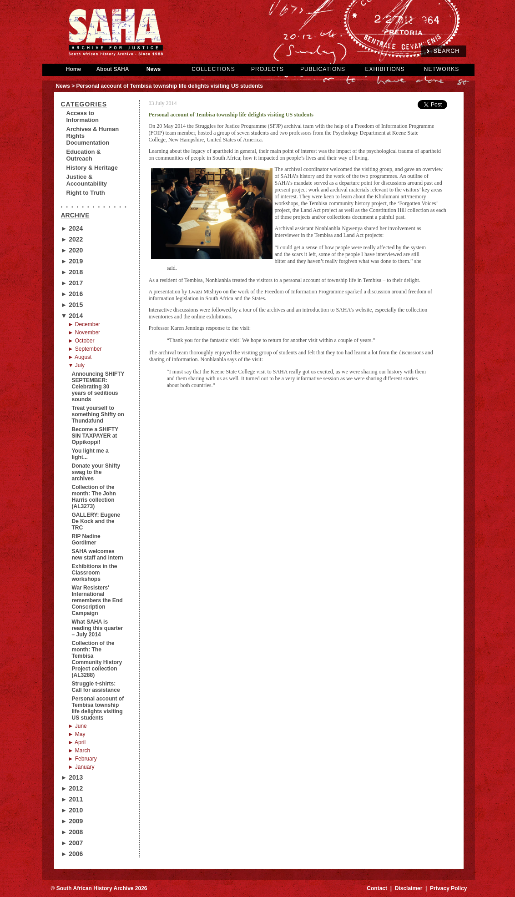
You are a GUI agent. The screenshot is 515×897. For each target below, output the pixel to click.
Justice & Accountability (86, 180)
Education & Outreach (83, 155)
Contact (377, 888)
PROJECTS (267, 69)
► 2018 (72, 272)
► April (77, 742)
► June (77, 726)
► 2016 (72, 293)
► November (84, 332)
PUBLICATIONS (322, 69)
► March (79, 750)
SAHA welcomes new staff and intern (97, 554)
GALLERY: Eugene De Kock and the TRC (96, 521)
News (153, 69)
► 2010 (72, 810)
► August (80, 357)
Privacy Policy (448, 888)
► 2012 (72, 788)
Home (74, 69)
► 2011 (72, 799)
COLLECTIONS (213, 69)
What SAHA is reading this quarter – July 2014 (97, 628)
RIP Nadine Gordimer (86, 539)
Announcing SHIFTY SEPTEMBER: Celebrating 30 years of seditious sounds (98, 387)
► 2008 (72, 832)
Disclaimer (409, 888)
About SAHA (113, 69)
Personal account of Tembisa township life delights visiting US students (98, 708)
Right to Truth (85, 192)
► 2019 (72, 261)
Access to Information (82, 116)
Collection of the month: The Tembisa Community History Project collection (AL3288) (97, 659)
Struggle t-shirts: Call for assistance (96, 686)
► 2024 (72, 228)
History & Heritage (92, 167)
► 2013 (72, 777)
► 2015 (72, 304)
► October (81, 341)
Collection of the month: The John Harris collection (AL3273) (94, 496)
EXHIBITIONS (384, 69)
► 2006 (72, 853)
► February (82, 759)
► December (84, 324)
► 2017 (72, 283)
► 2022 (72, 239)
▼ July (76, 365)
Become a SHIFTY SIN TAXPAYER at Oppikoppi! (95, 435)
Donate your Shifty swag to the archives (96, 472)
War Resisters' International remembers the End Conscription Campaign (97, 600)
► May (77, 734)
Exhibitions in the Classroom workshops (94, 572)
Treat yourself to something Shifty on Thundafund (98, 414)
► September (85, 349)
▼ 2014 (72, 315)
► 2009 (72, 821)
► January (81, 767)
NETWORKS (441, 69)
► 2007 (72, 843)
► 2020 (72, 250)
